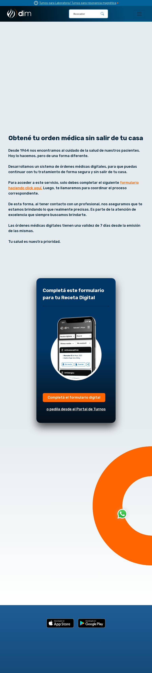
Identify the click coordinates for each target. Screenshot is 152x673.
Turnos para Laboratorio (54, 3)
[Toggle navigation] (139, 14)
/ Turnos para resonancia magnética (93, 3)
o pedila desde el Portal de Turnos (76, 409)
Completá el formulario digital (74, 397)
